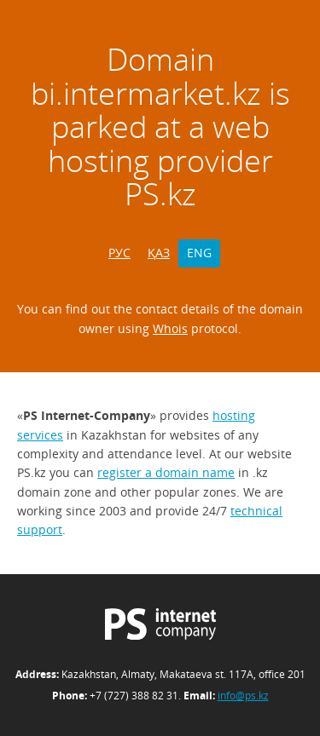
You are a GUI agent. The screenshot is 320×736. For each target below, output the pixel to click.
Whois (170, 328)
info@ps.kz (243, 695)
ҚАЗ (159, 252)
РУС (119, 252)
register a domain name (166, 472)
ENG (199, 252)
